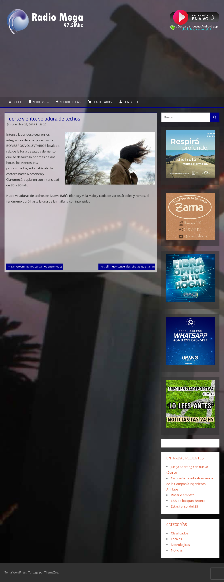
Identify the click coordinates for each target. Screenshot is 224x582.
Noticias (177, 550)
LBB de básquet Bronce (188, 500)
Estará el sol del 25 (184, 506)
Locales (176, 539)
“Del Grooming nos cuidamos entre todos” (36, 266)
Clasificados (179, 533)
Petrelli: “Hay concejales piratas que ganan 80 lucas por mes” (139, 266)
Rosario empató (182, 495)
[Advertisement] (112, 65)
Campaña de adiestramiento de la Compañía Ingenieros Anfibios (189, 484)
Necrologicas (180, 544)
